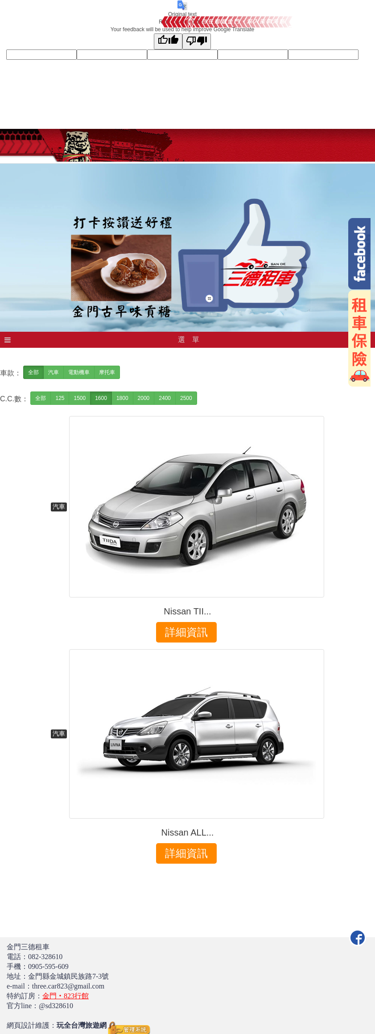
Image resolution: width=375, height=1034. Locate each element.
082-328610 (45, 956)
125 (59, 398)
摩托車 (107, 372)
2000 (144, 398)
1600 (101, 398)
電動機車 (79, 372)
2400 (165, 398)
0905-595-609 (48, 966)
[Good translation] (168, 41)
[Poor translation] (196, 41)
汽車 (53, 372)
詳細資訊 (186, 632)
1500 (80, 398)
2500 (186, 398)
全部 (33, 372)
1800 (122, 398)
